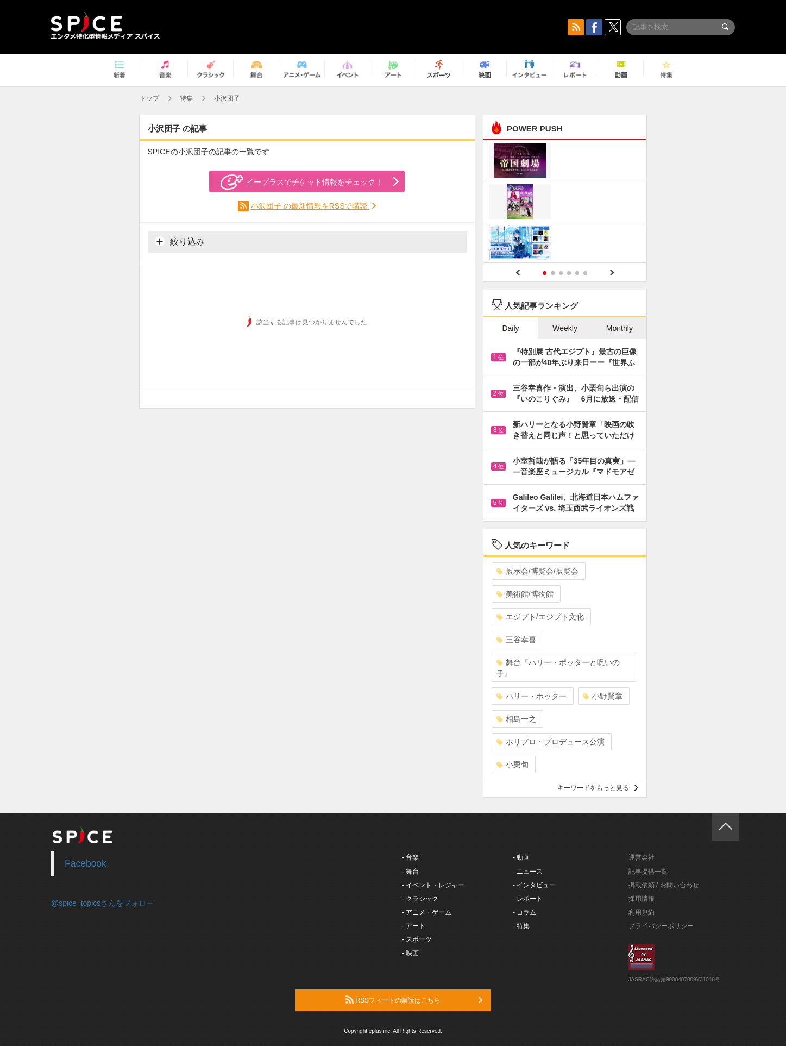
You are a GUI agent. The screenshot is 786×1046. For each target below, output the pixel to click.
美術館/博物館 (525, 594)
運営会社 (641, 857)
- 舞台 (410, 871)
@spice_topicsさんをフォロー (102, 903)
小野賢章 (602, 696)
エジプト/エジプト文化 (540, 616)
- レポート (528, 899)
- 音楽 (410, 857)
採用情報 (641, 899)
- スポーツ (417, 939)
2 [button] (553, 273)
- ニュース (528, 871)
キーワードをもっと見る (597, 788)
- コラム (524, 912)
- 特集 (521, 926)
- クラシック (420, 899)
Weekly (564, 328)
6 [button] (585, 273)
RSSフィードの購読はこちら (413, 999)
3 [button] (561, 273)
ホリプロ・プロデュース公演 (550, 741)
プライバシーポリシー (661, 926)
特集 (186, 98)
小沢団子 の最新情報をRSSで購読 (310, 206)
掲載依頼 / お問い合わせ (663, 885)
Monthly (619, 328)
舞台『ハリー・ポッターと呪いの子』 (558, 668)
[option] (565, 203)
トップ (149, 98)
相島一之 (516, 719)
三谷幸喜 (516, 639)
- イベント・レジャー (433, 885)
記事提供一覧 (648, 871)
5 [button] (577, 273)
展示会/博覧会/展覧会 (537, 571)
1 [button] (544, 273)
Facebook (85, 863)
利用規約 (641, 912)
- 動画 (521, 857)
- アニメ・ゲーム (426, 912)
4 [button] (569, 273)
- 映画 (410, 953)
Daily (510, 328)
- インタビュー (534, 885)
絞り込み (180, 241)
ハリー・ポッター (531, 696)
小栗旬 (512, 764)
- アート (413, 926)
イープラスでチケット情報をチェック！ (302, 182)
